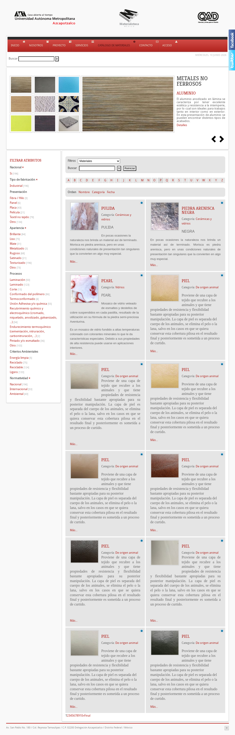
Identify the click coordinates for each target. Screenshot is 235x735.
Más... (73, 261)
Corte (16, 289)
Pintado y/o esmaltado (27, 340)
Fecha (111, 192)
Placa (15, 207)
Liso (15, 239)
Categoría (98, 192)
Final (87, 715)
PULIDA (108, 208)
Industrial (19, 185)
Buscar (13, 58)
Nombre (84, 192)
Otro (16, 222)
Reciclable (19, 367)
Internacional (21, 389)
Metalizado (19, 248)
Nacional (18, 384)
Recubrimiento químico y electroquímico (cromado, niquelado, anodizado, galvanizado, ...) (33, 315)
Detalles (182, 125)
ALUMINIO (186, 93)
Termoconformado (24, 299)
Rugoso (17, 253)
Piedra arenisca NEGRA (198, 210)
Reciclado (18, 362)
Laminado (19, 284)
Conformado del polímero (29, 294)
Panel (15, 202)
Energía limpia (21, 357)
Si (14, 173)
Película (17, 212)
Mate (15, 243)
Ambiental (19, 394)
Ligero (17, 372)
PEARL (107, 280)
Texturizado (21, 262)
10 (81, 715)
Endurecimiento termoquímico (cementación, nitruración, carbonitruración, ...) (30, 331)
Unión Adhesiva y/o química (31, 303)
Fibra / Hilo (18, 198)
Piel (186, 280)
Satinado (18, 258)
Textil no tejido (22, 217)
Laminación (20, 280)
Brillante (17, 234)
